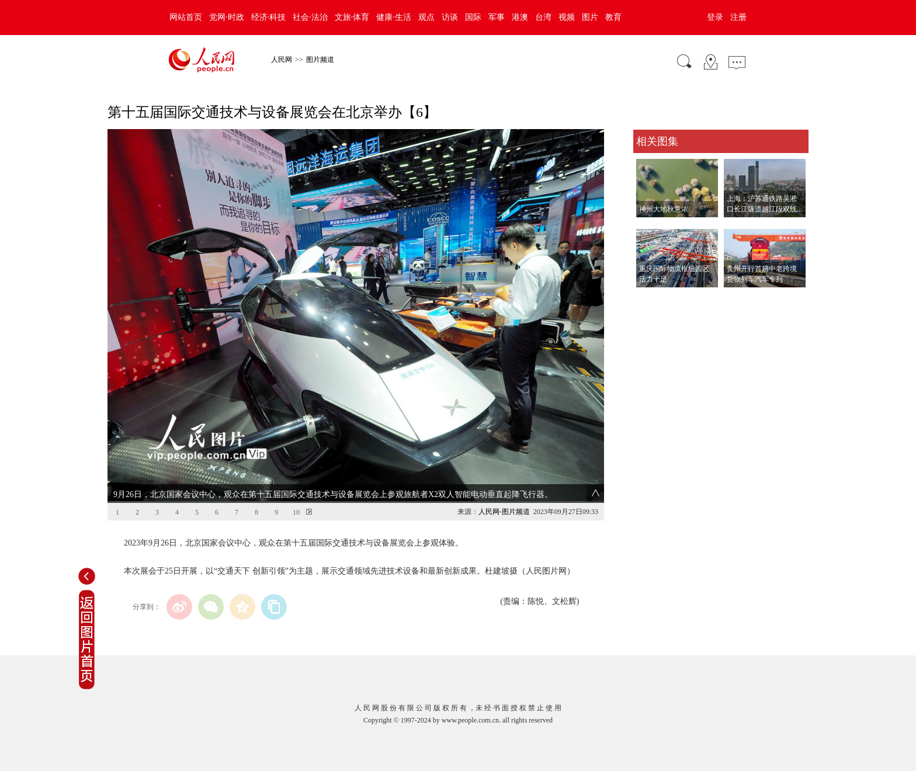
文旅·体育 (352, 17)
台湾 (543, 17)
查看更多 (649, 299)
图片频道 (320, 59)
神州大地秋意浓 (663, 209)
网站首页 (185, 17)
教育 (613, 17)
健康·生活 (393, 17)
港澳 (520, 17)
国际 (473, 17)
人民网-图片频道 (504, 512)
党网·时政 (226, 17)
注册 (738, 17)
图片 (590, 17)
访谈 (450, 17)
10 (296, 512)
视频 (566, 17)
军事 (496, 17)
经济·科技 (268, 17)
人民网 (281, 59)
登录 (715, 17)
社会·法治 (310, 17)
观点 (426, 17)
